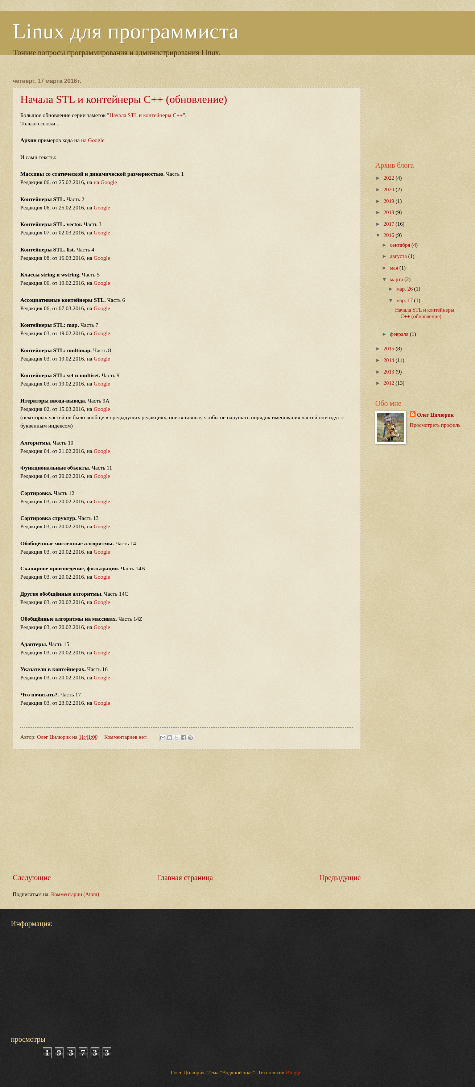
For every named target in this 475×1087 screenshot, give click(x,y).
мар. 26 (405, 289)
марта (397, 279)
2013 (390, 372)
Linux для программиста (126, 31)
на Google (92, 140)
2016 (390, 235)
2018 (390, 212)
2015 (390, 348)
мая (394, 268)
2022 (390, 178)
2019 (390, 201)
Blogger (294, 1072)
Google (102, 207)
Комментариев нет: (126, 737)
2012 (390, 383)
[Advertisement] (187, 811)
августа (399, 256)
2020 (390, 189)
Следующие (32, 878)
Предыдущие (340, 878)
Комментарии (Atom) (75, 894)
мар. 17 (405, 300)
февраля (400, 334)
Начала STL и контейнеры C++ (146, 115)
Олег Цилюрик (435, 415)
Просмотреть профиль (435, 425)
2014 (390, 360)
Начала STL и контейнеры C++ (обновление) (123, 99)
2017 (390, 224)
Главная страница (185, 878)
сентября (400, 245)
